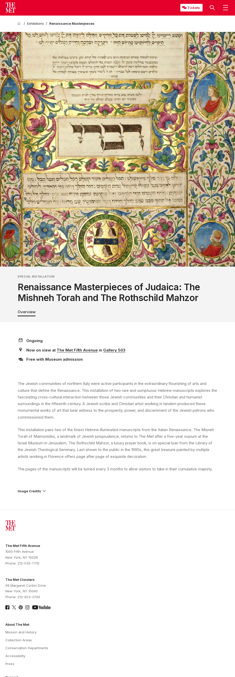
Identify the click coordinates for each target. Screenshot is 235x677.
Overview (27, 311)
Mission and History (21, 632)
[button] (212, 8)
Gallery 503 (114, 350)
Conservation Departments (26, 648)
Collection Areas (18, 640)
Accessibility (15, 656)
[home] (20, 24)
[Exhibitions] (35, 24)
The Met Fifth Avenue (77, 350)
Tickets (193, 8)
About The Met (17, 624)
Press (9, 664)
